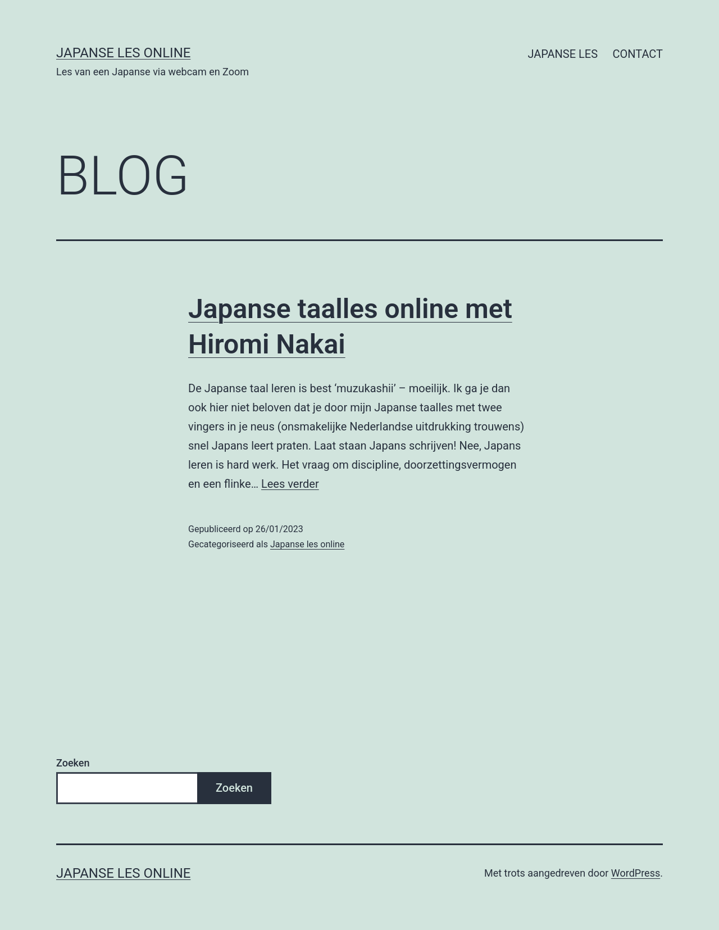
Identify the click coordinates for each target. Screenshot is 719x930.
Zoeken (72, 763)
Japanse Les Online (123, 53)
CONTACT (637, 54)
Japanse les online (307, 544)
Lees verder (290, 484)
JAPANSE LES (562, 54)
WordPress (635, 873)
